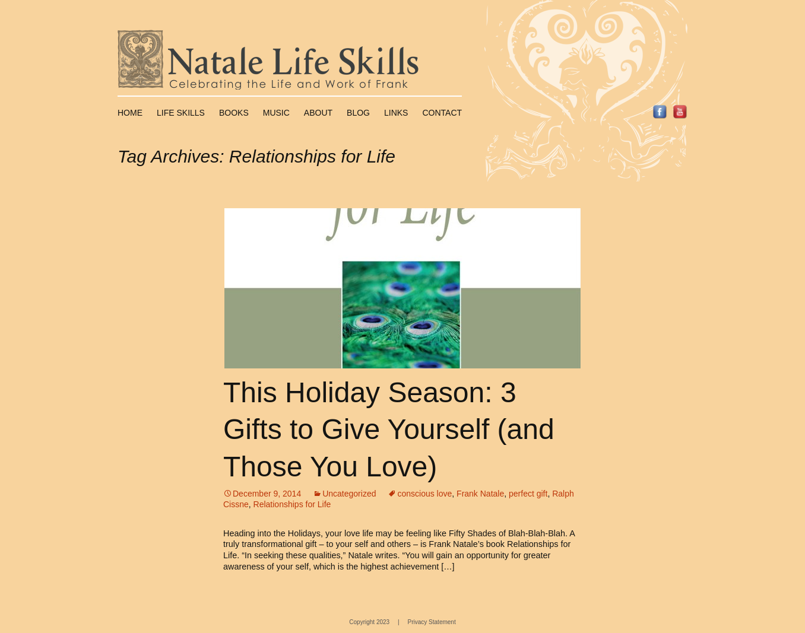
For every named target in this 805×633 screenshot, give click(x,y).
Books (234, 112)
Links (396, 112)
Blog (358, 112)
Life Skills (181, 112)
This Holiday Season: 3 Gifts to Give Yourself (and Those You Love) (388, 429)
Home (130, 112)
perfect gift (528, 493)
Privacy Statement (432, 622)
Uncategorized (349, 493)
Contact (442, 112)
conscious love (424, 493)
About (318, 112)
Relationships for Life (292, 504)
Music (276, 112)
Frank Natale (480, 493)
